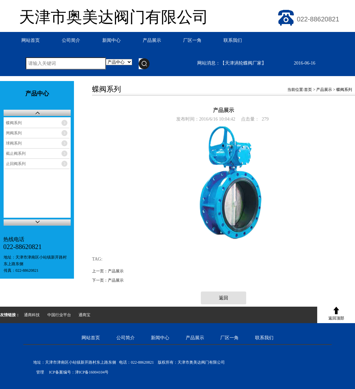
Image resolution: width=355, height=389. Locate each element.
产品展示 (152, 40)
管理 (38, 372)
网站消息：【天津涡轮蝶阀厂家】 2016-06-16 (256, 63)
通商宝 (84, 315)
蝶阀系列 (14, 123)
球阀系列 (14, 143)
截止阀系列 (16, 153)
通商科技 (32, 315)
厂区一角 (192, 40)
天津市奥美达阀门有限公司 (113, 17)
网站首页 (30, 40)
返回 (223, 297)
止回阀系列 (16, 163)
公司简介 (71, 40)
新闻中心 (111, 40)
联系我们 (233, 40)
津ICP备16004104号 (92, 372)
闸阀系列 (14, 133)
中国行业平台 (59, 315)
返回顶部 (336, 318)
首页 (308, 89)
